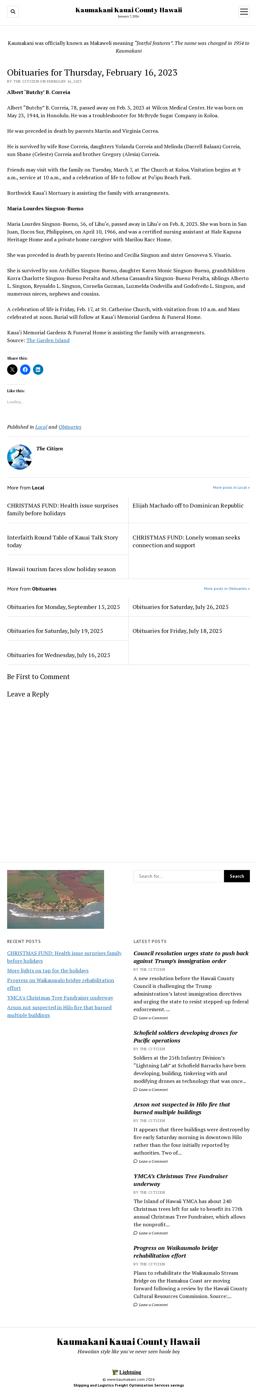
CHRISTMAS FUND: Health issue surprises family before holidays (62, 509)
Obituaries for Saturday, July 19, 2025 (55, 630)
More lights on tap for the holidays (48, 970)
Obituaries (70, 426)
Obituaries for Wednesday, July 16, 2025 (58, 655)
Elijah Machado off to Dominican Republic (188, 505)
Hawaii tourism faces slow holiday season (61, 569)
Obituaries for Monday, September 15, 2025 (63, 607)
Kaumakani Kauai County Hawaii (128, 9)
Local (41, 426)
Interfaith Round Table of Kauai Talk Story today (62, 541)
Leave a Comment (151, 1017)
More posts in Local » (231, 487)
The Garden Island (48, 340)
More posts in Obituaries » (227, 588)
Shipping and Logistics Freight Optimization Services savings (128, 1385)
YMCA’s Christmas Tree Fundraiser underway (60, 997)
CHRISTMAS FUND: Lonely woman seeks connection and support (186, 541)
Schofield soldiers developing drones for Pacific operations (186, 1036)
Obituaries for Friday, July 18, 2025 (177, 630)
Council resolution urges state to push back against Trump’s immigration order (191, 957)
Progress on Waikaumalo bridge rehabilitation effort (176, 1251)
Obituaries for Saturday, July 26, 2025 (181, 607)
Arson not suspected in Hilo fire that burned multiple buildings (182, 1108)
